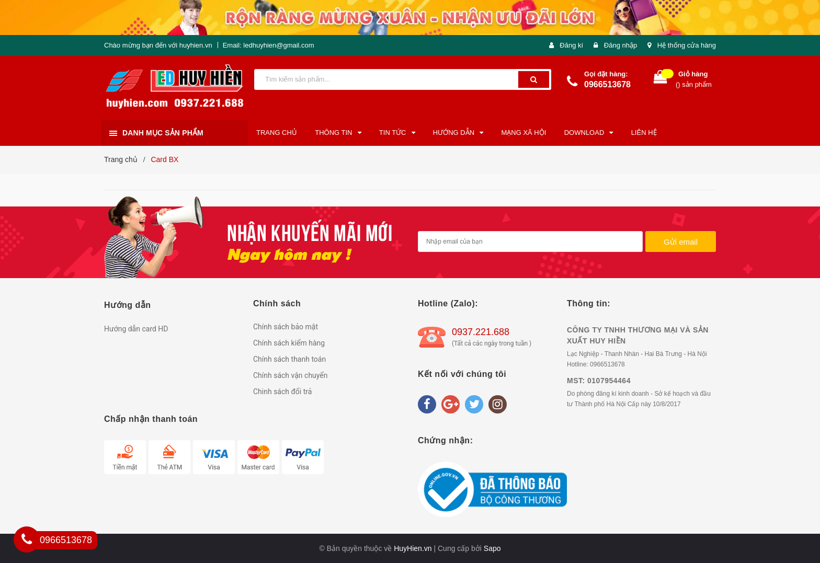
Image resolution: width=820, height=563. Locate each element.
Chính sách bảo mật (285, 327)
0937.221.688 (480, 332)
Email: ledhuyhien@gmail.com (268, 45)
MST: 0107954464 (599, 380)
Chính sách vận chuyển (290, 375)
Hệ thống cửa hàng (686, 45)
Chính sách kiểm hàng (289, 343)
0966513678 (607, 84)
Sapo (492, 548)
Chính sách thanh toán (289, 359)
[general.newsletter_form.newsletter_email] (530, 241)
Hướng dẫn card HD (136, 329)
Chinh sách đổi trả (282, 391)
